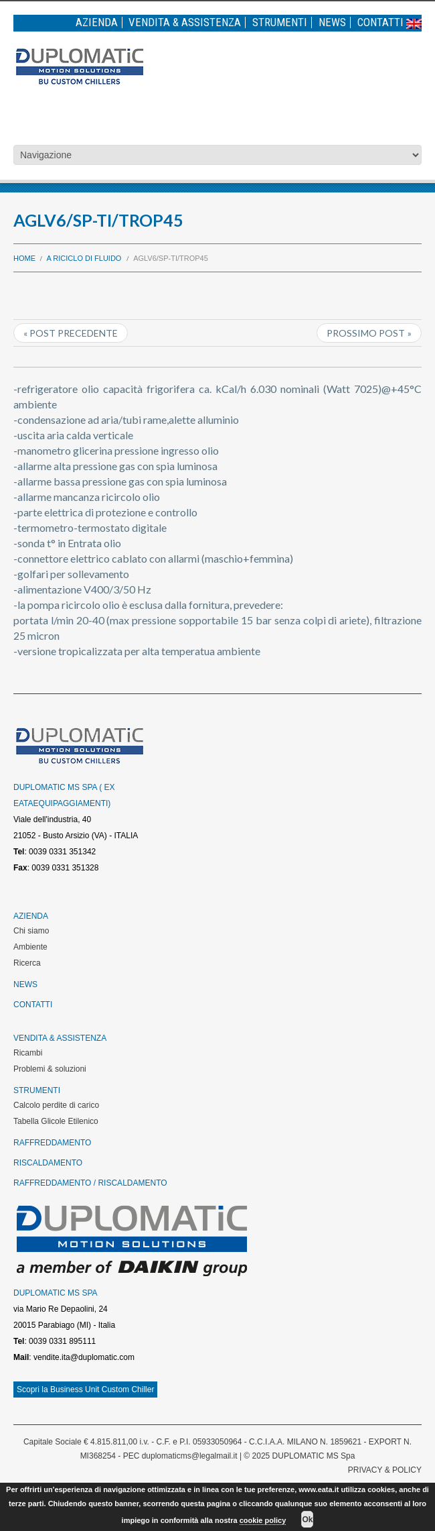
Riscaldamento (47, 1163)
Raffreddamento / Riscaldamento (90, 1183)
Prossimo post (366, 333)
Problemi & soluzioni (49, 1069)
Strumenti (279, 22)
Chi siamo (31, 930)
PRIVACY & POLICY (385, 1470)
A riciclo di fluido (84, 258)
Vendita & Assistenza (184, 22)
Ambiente (30, 947)
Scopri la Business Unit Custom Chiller (85, 1389)
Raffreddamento (52, 1142)
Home (24, 258)
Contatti (380, 22)
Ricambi (27, 1053)
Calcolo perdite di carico (56, 1105)
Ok (307, 1519)
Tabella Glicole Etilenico (55, 1121)
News (332, 22)
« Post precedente (70, 333)
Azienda (97, 22)
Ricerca (27, 963)
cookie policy (263, 1520)
